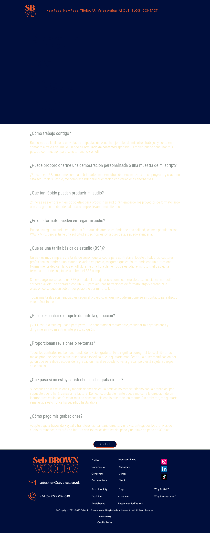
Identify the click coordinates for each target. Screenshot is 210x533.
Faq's (122, 489)
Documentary (99, 480)
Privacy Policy (105, 517)
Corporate (98, 474)
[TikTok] (164, 477)
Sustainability (99, 489)
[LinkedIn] (164, 469)
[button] (88, 10)
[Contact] (105, 444)
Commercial (98, 467)
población (93, 142)
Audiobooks (98, 503)
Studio (122, 480)
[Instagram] (164, 462)
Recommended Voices (130, 503)
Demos (122, 474)
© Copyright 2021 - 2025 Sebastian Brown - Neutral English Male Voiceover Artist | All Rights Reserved (105, 510)
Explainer (97, 496)
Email (62, 147)
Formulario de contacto (98, 147)
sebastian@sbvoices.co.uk (60, 483)
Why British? (161, 489)
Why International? (165, 496)
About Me (124, 467)
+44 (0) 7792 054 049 (55, 496)
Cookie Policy (105, 522)
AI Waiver (123, 496)
